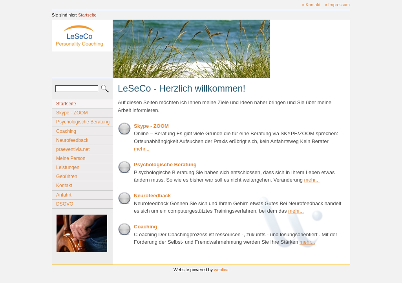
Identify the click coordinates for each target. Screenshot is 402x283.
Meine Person (71, 158)
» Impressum (337, 4)
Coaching (66, 131)
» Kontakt (311, 4)
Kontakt (64, 185)
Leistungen (67, 167)
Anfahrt (63, 195)
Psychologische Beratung (83, 122)
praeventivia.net (73, 149)
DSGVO (64, 204)
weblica (221, 269)
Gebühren (66, 176)
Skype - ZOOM (72, 113)
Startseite (87, 15)
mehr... (142, 149)
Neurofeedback (72, 140)
